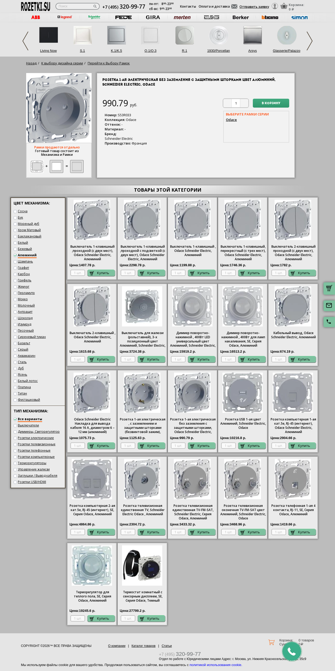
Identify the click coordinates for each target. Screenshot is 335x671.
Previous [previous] (25, 41)
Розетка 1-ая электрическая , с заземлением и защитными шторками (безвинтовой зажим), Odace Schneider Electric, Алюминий (142, 426)
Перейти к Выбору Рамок (109, 63)
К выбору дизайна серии (62, 63)
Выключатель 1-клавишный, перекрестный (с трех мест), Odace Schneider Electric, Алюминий (243, 253)
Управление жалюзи (34, 469)
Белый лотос (28, 381)
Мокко (23, 299)
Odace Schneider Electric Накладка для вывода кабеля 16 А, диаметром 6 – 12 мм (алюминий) (92, 425)
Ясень (22, 374)
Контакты (188, 6)
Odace (231, 119)
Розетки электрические (36, 438)
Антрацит (25, 311)
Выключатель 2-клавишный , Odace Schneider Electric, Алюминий (92, 337)
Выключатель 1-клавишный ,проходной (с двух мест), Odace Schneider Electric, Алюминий (92, 253)
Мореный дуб (28, 223)
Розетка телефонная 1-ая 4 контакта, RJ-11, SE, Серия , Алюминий (293, 510)
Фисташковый (29, 399)
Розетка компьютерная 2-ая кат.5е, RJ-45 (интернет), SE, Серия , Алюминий (92, 510)
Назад (31, 63)
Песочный (26, 330)
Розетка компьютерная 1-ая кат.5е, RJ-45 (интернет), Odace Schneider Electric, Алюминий (293, 425)
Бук (20, 217)
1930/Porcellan (218, 51)
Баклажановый (29, 236)
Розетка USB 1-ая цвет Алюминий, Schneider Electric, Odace (243, 423)
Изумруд (24, 324)
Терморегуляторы (32, 463)
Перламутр (26, 293)
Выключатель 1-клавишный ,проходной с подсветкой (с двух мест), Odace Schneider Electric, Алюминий (142, 253)
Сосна (22, 211)
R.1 (184, 51)
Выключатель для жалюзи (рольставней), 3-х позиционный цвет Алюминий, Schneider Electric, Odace (142, 339)
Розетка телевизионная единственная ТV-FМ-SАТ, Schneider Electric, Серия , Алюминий (193, 512)
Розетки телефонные (34, 450)
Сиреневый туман (32, 337)
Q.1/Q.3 (150, 51)
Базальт (24, 343)
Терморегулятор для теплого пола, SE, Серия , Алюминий (92, 596)
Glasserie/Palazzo (286, 51)
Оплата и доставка (214, 6)
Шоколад (25, 318)
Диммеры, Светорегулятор (39, 431)
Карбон (24, 274)
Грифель (24, 280)
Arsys (252, 51)
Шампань (25, 261)
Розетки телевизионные (36, 444)
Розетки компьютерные (36, 456)
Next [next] (309, 41)
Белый (23, 242)
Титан (22, 393)
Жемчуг (23, 286)
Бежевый (25, 249)
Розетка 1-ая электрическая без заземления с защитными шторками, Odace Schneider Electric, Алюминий (193, 426)
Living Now (48, 51)
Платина (24, 387)
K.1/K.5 (116, 51)
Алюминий (27, 255)
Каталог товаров (144, 646)
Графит (23, 267)
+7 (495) (123, 7)
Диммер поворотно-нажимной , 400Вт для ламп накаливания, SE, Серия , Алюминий (243, 339)
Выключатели (28, 425)
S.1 (82, 51)
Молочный (26, 305)
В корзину (271, 103)
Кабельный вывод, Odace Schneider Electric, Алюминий (293, 335)
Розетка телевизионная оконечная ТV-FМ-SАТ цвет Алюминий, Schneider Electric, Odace (243, 512)
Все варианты (30, 419)
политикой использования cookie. (215, 665)
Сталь (22, 362)
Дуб (21, 368)
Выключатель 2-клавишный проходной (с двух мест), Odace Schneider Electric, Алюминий (293, 253)
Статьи (167, 646)
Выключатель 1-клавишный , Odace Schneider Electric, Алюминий (193, 251)
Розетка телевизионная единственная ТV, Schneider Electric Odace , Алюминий (143, 510)
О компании (116, 646)
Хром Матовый (29, 230)
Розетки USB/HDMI (32, 482)
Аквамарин (26, 355)
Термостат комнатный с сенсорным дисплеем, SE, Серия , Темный (143, 596)
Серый (23, 349)
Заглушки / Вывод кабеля (37, 475)
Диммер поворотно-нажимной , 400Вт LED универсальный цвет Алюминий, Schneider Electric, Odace (193, 339)
